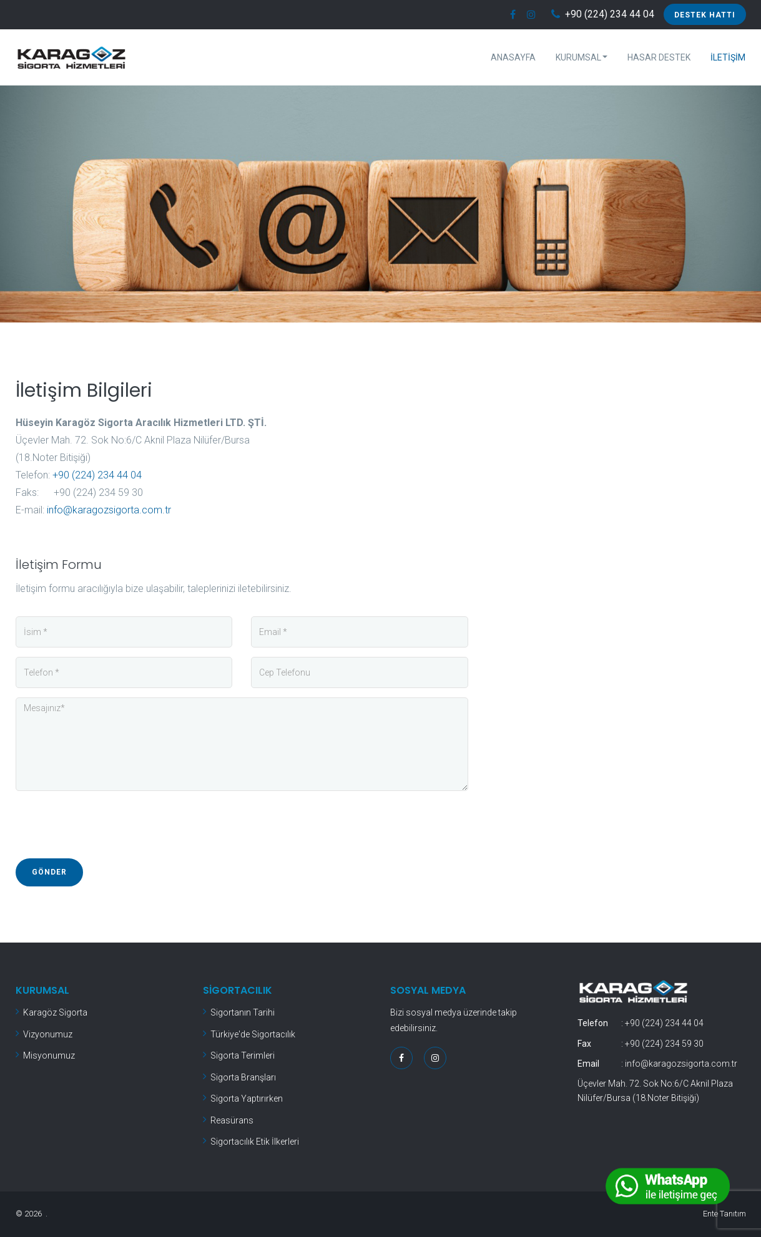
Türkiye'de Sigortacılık (252, 1034)
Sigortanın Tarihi (242, 1012)
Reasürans (231, 1120)
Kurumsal (581, 57)
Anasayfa (513, 57)
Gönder (49, 872)
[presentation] (110, 824)
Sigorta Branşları (243, 1077)
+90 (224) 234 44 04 (609, 14)
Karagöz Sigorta (55, 1012)
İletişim (727, 57)
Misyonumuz (49, 1055)
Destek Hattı (704, 15)
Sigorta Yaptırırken (246, 1099)
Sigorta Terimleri (242, 1055)
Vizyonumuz (47, 1034)
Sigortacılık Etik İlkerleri (254, 1142)
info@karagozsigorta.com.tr (109, 510)
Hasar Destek (658, 57)
